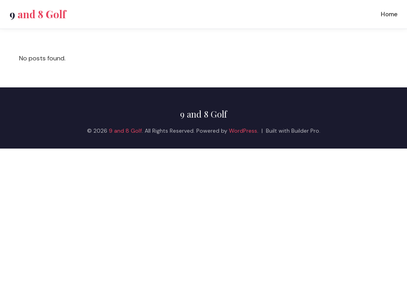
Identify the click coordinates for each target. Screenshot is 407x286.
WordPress (243, 130)
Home (389, 14)
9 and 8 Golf (203, 114)
